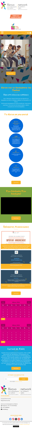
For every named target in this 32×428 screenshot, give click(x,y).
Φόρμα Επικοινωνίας (5, 400)
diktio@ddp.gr (4, 409)
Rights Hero (9, 69)
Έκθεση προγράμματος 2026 (16, 265)
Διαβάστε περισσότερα (25, 424)
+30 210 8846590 (5, 407)
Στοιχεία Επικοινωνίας (6, 398)
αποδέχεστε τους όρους (18, 381)
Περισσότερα (10, 73)
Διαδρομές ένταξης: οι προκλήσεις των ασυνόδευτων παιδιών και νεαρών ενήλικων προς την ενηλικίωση (16, 285)
